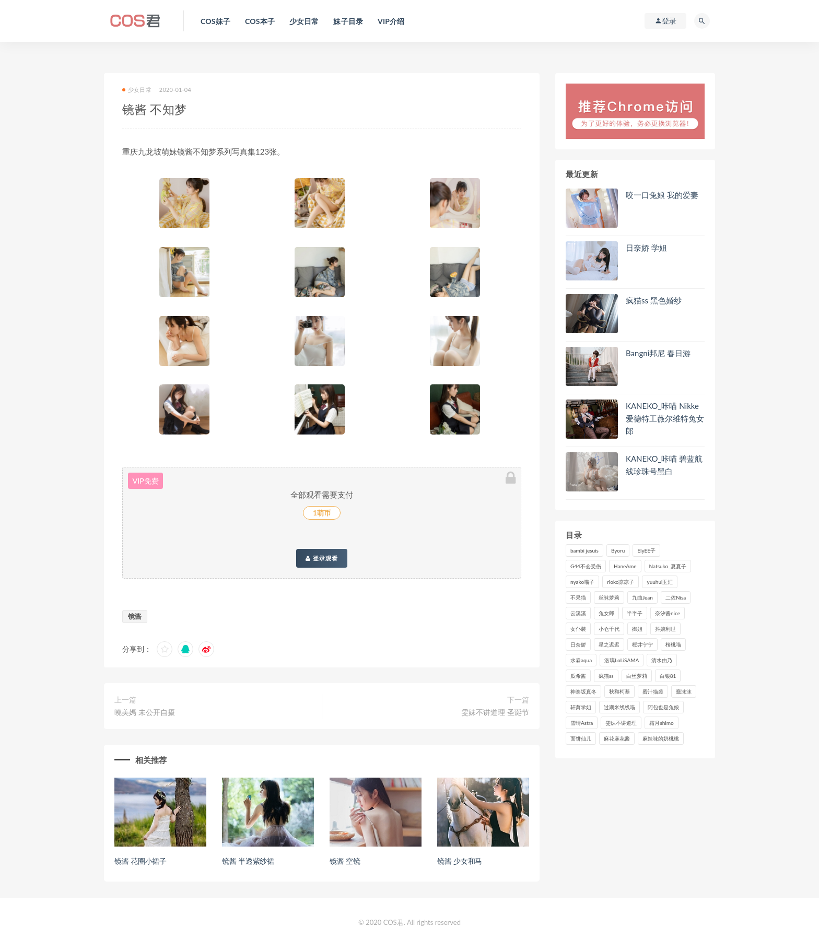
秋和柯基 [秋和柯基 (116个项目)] (619, 691)
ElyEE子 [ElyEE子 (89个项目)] (646, 550)
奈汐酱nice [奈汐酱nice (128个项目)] (667, 613)
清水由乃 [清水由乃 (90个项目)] (661, 660)
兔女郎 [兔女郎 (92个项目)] (606, 613)
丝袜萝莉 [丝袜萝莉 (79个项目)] (609, 597)
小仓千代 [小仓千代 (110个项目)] (609, 629)
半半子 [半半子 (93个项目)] (634, 613)
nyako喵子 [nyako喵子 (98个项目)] (582, 582)
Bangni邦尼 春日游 (658, 353)
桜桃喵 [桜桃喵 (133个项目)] (673, 644)
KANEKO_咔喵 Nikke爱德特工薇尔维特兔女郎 (665, 418)
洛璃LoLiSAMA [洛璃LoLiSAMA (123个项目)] (621, 660)
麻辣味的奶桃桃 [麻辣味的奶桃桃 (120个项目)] (660, 738)
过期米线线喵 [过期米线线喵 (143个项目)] (619, 707)
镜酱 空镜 (345, 860)
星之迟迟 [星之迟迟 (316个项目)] (609, 644)
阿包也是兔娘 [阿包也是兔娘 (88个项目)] (663, 707)
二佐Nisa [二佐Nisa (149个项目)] (675, 597)
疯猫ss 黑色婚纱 (654, 300)
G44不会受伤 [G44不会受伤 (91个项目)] (585, 566)
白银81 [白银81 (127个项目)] (668, 676)
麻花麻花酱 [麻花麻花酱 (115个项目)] (617, 738)
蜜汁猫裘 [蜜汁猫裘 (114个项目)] (652, 691)
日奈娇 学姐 (646, 247)
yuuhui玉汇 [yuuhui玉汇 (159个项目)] (660, 582)
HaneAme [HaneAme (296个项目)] (625, 566)
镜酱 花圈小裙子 (140, 860)
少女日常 (136, 89)
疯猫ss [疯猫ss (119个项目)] (606, 676)
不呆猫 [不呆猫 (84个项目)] (578, 597)
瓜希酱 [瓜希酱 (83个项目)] (578, 676)
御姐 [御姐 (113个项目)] (637, 629)
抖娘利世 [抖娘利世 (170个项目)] (665, 629)
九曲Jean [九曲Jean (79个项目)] (642, 597)
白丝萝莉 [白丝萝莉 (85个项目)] (636, 676)
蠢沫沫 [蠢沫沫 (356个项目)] (684, 691)
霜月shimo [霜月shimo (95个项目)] (661, 723)
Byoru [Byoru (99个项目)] (618, 550)
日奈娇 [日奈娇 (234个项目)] (578, 644)
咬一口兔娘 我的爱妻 (662, 194)
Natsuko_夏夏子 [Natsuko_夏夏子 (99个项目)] (667, 566)
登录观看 (322, 558)
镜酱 (135, 616)
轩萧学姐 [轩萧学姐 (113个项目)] (580, 707)
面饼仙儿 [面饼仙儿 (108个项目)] (580, 738)
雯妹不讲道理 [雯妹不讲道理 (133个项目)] (621, 723)
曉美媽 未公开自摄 (144, 712)
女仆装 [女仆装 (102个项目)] (578, 629)
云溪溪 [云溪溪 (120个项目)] (578, 613)
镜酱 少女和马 (459, 860)
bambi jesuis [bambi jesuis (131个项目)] (584, 550)
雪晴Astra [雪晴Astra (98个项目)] (581, 723)
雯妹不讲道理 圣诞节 (495, 712)
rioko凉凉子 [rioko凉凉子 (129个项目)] (620, 582)
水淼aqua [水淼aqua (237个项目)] (581, 660)
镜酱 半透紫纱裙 (248, 860)
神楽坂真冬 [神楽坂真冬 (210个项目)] (583, 691)
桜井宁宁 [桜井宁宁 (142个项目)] (642, 644)
